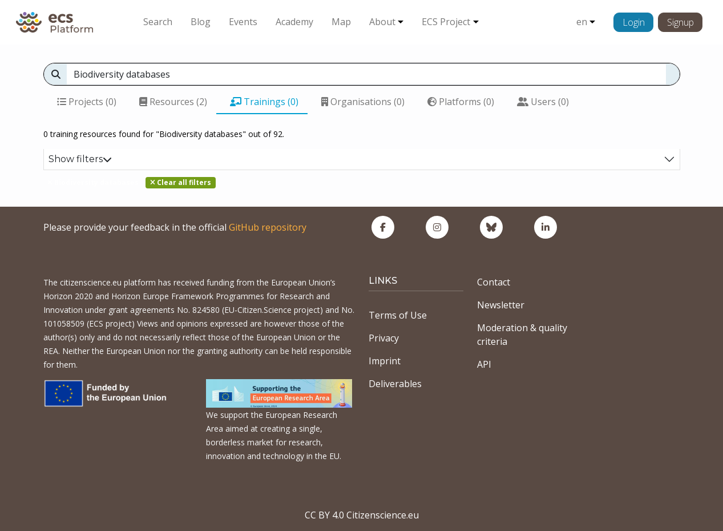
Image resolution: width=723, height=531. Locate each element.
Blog (201, 21)
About (382, 21)
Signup (680, 22)
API (484, 364)
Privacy (384, 338)
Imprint (385, 361)
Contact (493, 282)
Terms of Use (398, 315)
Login (634, 22)
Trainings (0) (264, 101)
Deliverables (395, 383)
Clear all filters (180, 182)
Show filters (80, 159)
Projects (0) (86, 101)
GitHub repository (267, 227)
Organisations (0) (363, 101)
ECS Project (446, 21)
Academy (294, 21)
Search (157, 21)
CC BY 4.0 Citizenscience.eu (362, 515)
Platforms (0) (460, 101)
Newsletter (500, 305)
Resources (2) (173, 101)
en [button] (581, 21)
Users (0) (543, 101)
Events (243, 21)
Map (341, 21)
